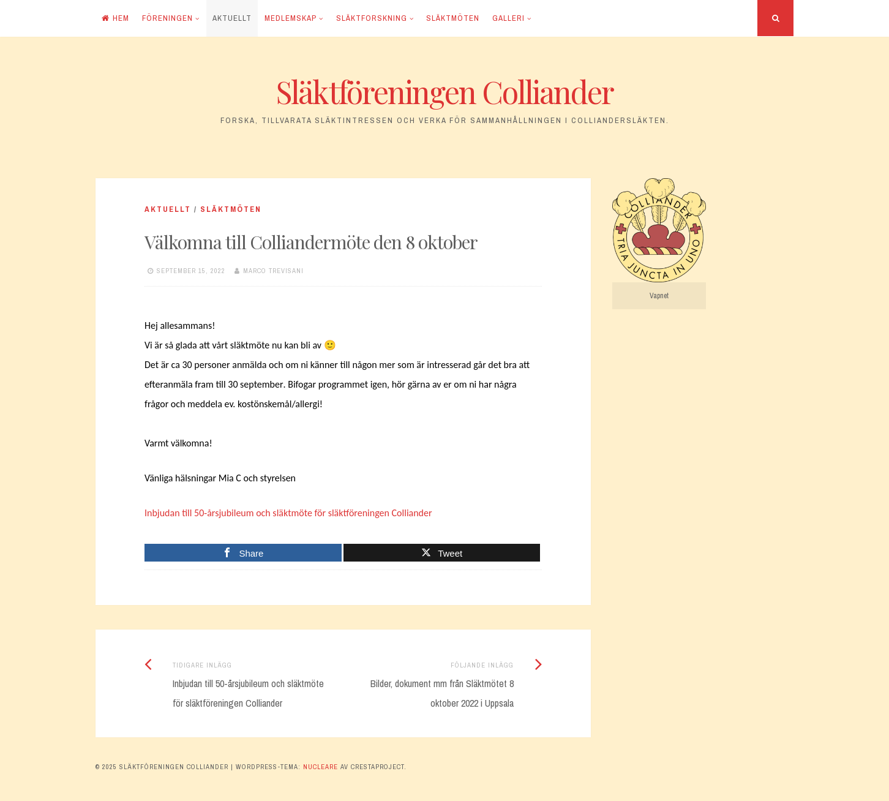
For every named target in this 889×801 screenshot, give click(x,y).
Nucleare (320, 766)
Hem (115, 18)
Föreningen (167, 18)
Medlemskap (290, 18)
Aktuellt (232, 18)
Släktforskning (371, 18)
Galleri (508, 18)
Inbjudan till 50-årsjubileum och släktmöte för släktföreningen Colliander (288, 513)
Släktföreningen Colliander (444, 91)
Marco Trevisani (273, 270)
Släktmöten (452, 18)
